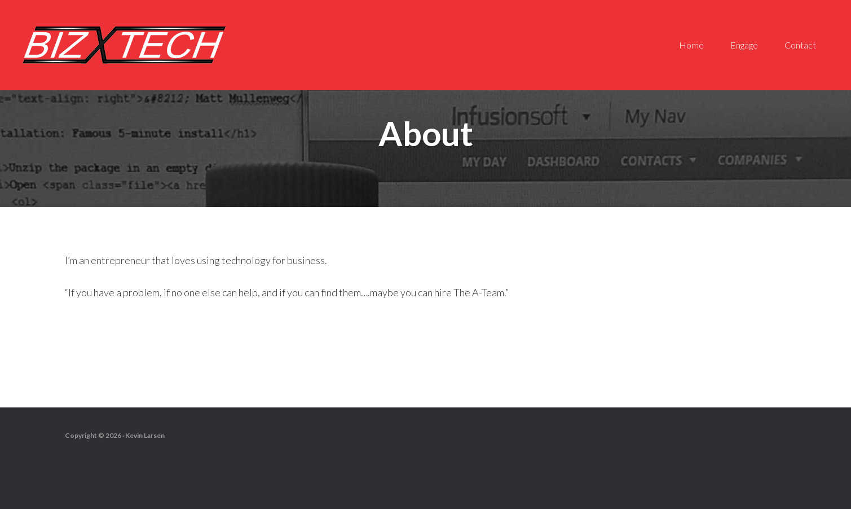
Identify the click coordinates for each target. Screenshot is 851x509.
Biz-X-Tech (124, 45)
